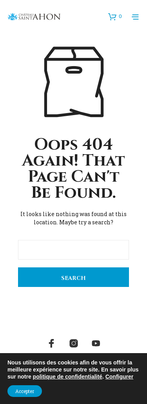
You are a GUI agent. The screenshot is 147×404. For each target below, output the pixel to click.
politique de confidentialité (67, 376)
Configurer (119, 376)
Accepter (24, 391)
